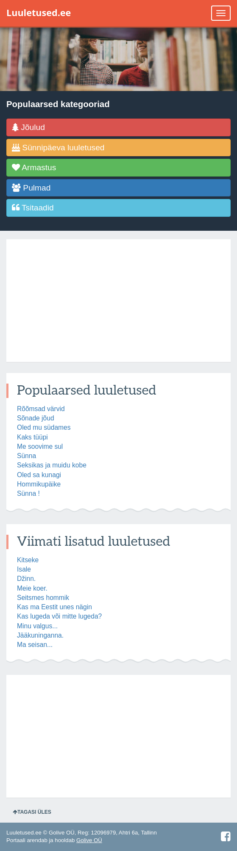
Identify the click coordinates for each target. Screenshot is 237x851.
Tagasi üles (32, 812)
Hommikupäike (39, 484)
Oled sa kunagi (39, 474)
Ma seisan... (35, 644)
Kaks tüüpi (32, 437)
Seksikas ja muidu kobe (51, 465)
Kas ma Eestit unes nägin (54, 607)
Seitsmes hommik (43, 597)
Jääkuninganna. (40, 635)
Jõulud (28, 127)
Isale (24, 569)
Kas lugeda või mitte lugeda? (59, 616)
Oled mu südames (44, 427)
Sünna (26, 455)
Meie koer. (32, 588)
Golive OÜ (89, 840)
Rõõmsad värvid (41, 408)
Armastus (34, 167)
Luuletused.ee (38, 12)
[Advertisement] (118, 300)
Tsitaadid (33, 207)
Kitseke (28, 560)
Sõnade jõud (35, 418)
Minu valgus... (37, 626)
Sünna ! (28, 493)
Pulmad (31, 187)
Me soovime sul (40, 446)
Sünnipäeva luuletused (58, 147)
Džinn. (26, 578)
